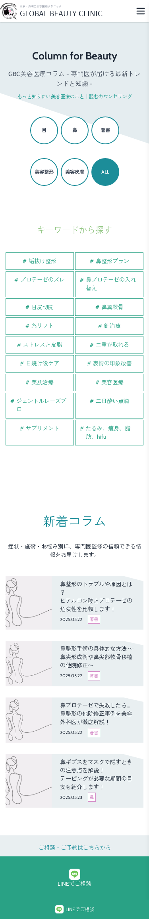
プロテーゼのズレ (42, 279)
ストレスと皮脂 (42, 344)
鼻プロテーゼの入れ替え (111, 284)
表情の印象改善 (112, 363)
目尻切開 (42, 307)
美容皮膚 (74, 172)
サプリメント (42, 428)
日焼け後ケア (42, 363)
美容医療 (112, 382)
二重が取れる (112, 344)
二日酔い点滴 (112, 401)
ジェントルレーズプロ (41, 405)
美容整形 (44, 172)
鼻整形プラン (112, 261)
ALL (105, 172)
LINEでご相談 (74, 878)
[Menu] (140, 11)
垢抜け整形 (42, 261)
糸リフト (42, 325)
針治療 (112, 325)
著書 (105, 130)
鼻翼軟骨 (112, 307)
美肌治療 (42, 382)
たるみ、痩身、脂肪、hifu (108, 432)
